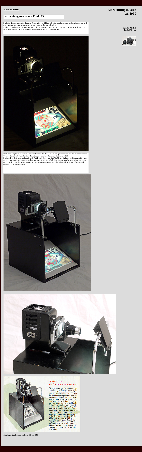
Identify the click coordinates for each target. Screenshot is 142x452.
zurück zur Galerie (11, 9)
